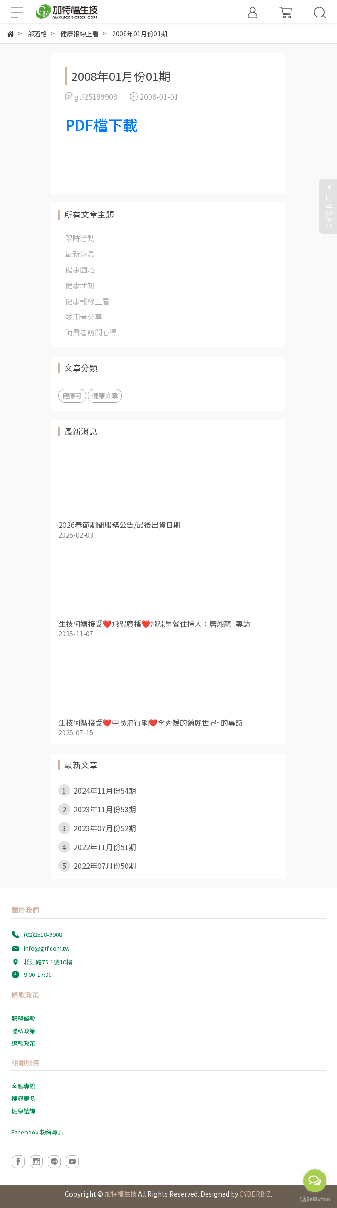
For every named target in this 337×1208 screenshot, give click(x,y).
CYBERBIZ (255, 1193)
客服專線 (23, 1086)
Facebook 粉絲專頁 (37, 1132)
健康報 (72, 395)
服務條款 (23, 1018)
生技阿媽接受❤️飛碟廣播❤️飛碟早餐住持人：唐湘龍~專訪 (154, 623)
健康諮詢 (23, 1110)
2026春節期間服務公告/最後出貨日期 (119, 524)
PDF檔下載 (101, 124)
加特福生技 (120, 1193)
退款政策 (23, 1043)
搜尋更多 (23, 1098)
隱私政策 (23, 1031)
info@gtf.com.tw (46, 948)
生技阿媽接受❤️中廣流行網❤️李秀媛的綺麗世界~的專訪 (150, 722)
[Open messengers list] (314, 1180)
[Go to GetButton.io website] (315, 1199)
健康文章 (105, 395)
